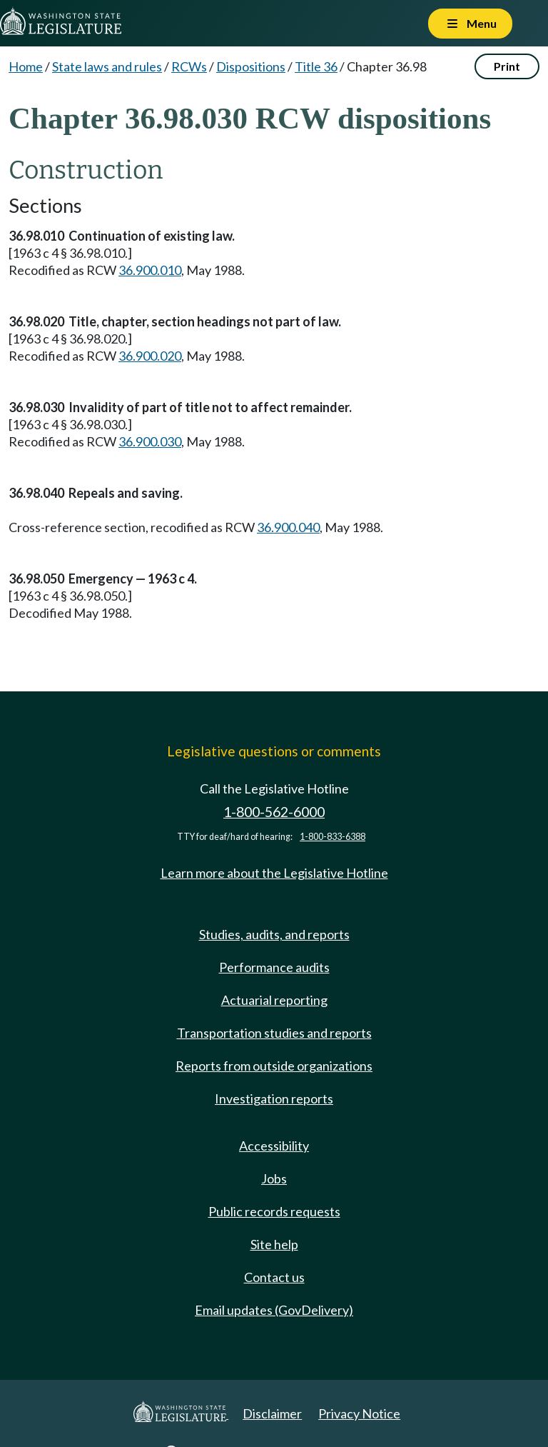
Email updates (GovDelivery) (274, 1310)
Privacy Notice (359, 1413)
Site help (274, 1244)
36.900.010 (149, 270)
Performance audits (274, 967)
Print (507, 66)
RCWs (189, 66)
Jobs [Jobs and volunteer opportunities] (274, 1178)
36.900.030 (149, 441)
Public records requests (274, 1211)
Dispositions (250, 66)
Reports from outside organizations (274, 1065)
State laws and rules (107, 66)
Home (26, 66)
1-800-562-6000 (274, 811)
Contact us (274, 1277)
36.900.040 (288, 527)
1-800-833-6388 (332, 836)
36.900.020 (149, 356)
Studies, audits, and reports (274, 934)
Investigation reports (274, 1098)
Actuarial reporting (274, 1000)
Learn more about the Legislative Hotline (274, 873)
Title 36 (316, 66)
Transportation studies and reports (274, 1033)
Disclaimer (272, 1413)
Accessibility (274, 1145)
